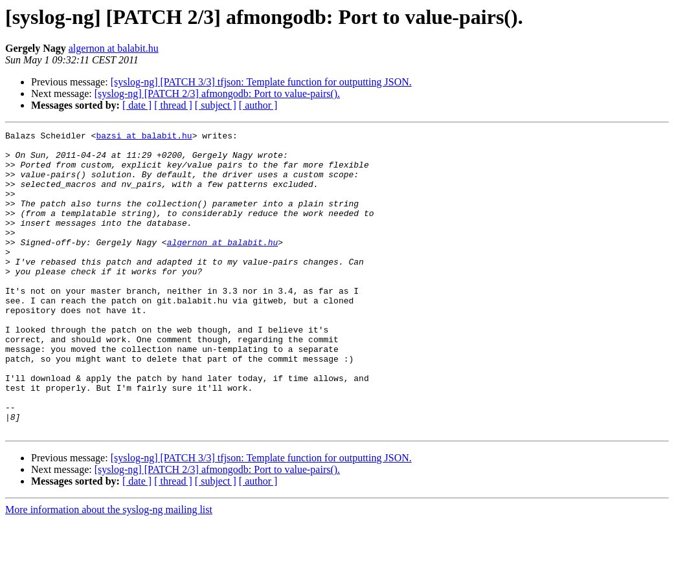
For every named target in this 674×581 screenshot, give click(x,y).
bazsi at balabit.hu (144, 137)
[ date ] (137, 105)
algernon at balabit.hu (114, 48)
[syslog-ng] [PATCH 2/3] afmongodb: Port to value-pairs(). (217, 93)
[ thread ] (173, 105)
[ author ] (258, 105)
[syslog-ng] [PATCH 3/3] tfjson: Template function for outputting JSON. (261, 81)
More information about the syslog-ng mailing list (108, 569)
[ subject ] (215, 105)
